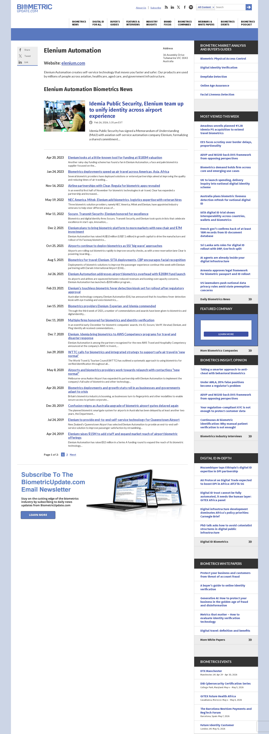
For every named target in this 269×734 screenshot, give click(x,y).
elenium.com (73, 62)
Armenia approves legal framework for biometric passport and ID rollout (225, 272)
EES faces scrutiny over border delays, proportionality (226, 144)
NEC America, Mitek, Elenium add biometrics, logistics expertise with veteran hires (125, 200)
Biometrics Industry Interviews (221, 436)
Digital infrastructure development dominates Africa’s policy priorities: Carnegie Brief (224, 512)
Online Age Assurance (214, 85)
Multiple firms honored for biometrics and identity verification (111, 320)
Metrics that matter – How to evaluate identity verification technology (220, 618)
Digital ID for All (98, 23)
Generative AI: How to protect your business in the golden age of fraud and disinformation (224, 601)
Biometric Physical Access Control (223, 58)
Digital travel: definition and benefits (225, 631)
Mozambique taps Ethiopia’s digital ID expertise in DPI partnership (226, 469)
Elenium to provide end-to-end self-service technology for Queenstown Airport (124, 420)
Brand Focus (168, 23)
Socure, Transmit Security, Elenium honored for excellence (108, 214)
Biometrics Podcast (248, 23)
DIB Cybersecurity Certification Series (226, 685)
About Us (141, 7)
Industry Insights (151, 23)
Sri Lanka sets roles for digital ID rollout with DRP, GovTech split (222, 247)
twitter (179, 7)
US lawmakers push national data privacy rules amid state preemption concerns (225, 286)
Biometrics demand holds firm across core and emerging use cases (225, 169)
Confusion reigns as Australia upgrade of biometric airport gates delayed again (123, 406)
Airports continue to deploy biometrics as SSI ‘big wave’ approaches (115, 246)
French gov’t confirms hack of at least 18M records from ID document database (225, 232)
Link (26, 62)
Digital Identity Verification (218, 67)
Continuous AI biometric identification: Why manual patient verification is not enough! (224, 423)
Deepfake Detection (213, 76)
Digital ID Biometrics (214, 542)
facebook (185, 7)
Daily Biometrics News (215, 299)
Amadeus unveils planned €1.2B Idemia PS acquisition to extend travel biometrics (222, 129)
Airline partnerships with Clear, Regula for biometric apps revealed (114, 186)
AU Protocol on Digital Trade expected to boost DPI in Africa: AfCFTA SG (226, 482)
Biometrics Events (228, 23)
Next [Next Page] (73, 454)
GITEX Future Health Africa (226, 698)
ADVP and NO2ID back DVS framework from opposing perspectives (225, 156)
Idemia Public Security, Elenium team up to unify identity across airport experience (136, 110)
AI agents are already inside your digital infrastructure (222, 259)
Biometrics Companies (185, 23)
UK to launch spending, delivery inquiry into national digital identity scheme (225, 183)
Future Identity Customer (226, 727)
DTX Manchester (226, 673)
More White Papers (212, 640)
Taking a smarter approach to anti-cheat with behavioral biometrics (224, 371)
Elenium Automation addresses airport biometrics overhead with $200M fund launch (126, 274)
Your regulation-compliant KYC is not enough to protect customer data (225, 409)
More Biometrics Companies (219, 350)
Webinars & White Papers (206, 23)
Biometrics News (79, 23)
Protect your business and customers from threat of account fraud (225, 574)
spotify (191, 7)
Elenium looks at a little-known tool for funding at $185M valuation (115, 157)
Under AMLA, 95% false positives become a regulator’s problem (222, 384)
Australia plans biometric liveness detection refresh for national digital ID (225, 199)
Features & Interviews (133, 23)
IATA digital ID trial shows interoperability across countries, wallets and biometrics (222, 216)
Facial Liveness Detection (217, 94)
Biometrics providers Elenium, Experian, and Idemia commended (112, 306)
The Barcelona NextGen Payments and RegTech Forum (226, 712)
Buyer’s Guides (115, 23)
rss (166, 7)
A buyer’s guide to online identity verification (222, 587)
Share (27, 49)
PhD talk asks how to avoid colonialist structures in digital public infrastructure (226, 529)
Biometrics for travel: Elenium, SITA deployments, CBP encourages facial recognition (127, 260)
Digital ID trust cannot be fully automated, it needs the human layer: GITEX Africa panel (225, 496)
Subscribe (155, 7)
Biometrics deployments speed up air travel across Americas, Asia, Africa (118, 171)
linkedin (172, 7)
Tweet (27, 56)
